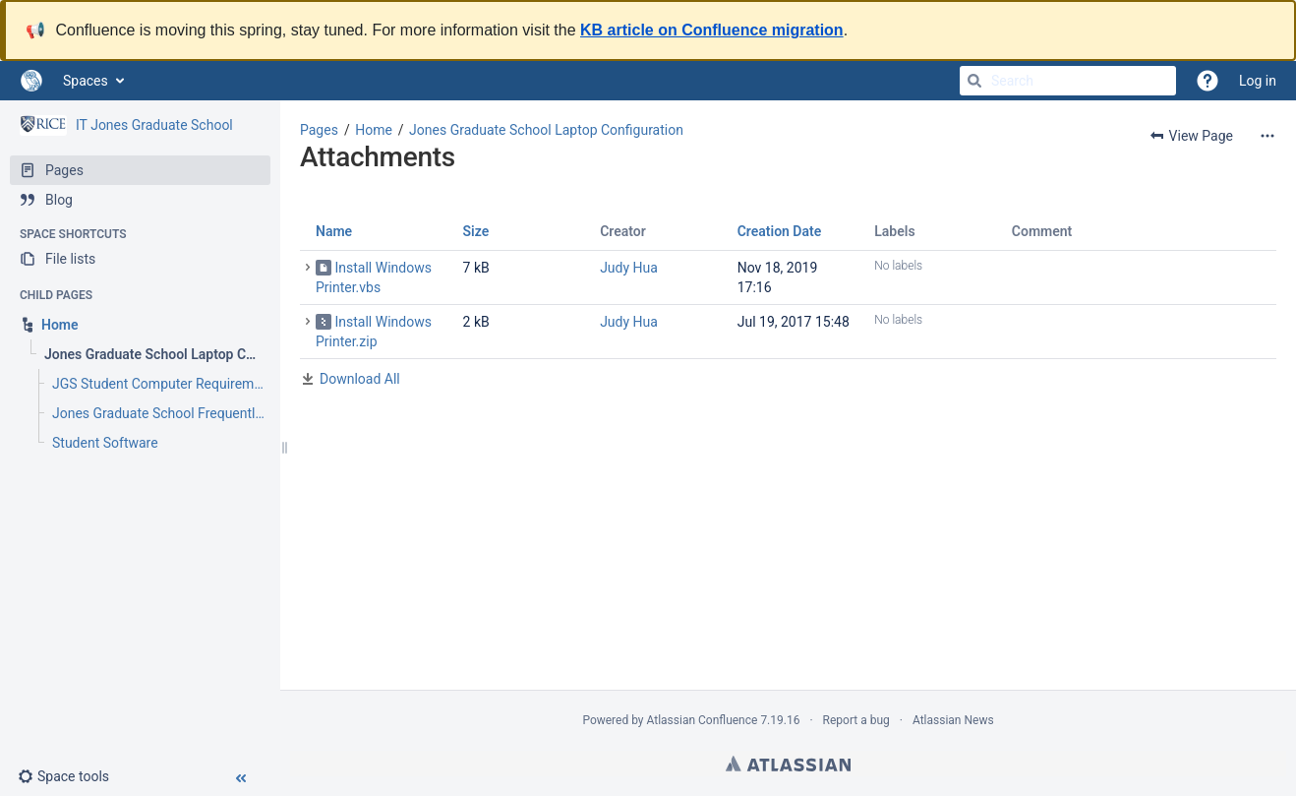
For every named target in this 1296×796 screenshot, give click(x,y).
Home (373, 130)
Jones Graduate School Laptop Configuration (546, 130)
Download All (360, 379)
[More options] (1267, 136)
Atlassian (788, 763)
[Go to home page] (31, 80)
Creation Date (779, 231)
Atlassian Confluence (702, 720)
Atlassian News (953, 720)
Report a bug (856, 720)
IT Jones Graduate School (154, 125)
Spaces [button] (85, 81)
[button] (71, 776)
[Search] (974, 81)
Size (476, 231)
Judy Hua (629, 268)
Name (334, 231)
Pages (319, 130)
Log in (1257, 81)
